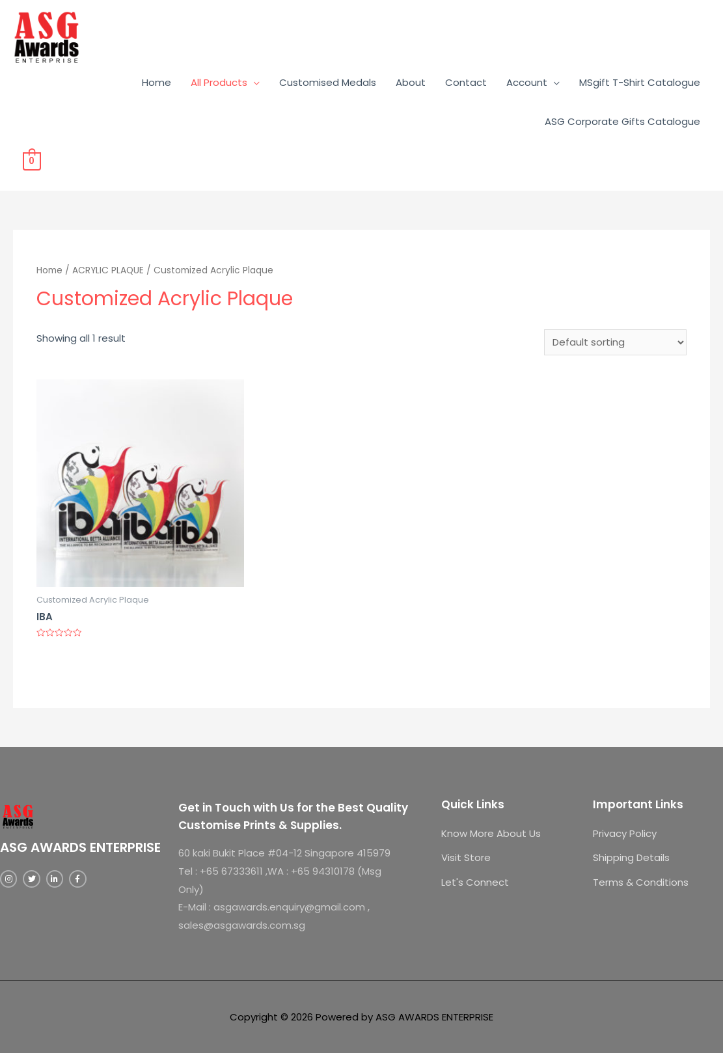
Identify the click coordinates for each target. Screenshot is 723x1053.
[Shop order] (615, 342)
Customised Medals (327, 82)
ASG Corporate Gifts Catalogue (622, 121)
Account (526, 82)
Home (156, 82)
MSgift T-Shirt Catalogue (639, 82)
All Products (219, 82)
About (411, 82)
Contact (466, 82)
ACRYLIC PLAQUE (108, 270)
